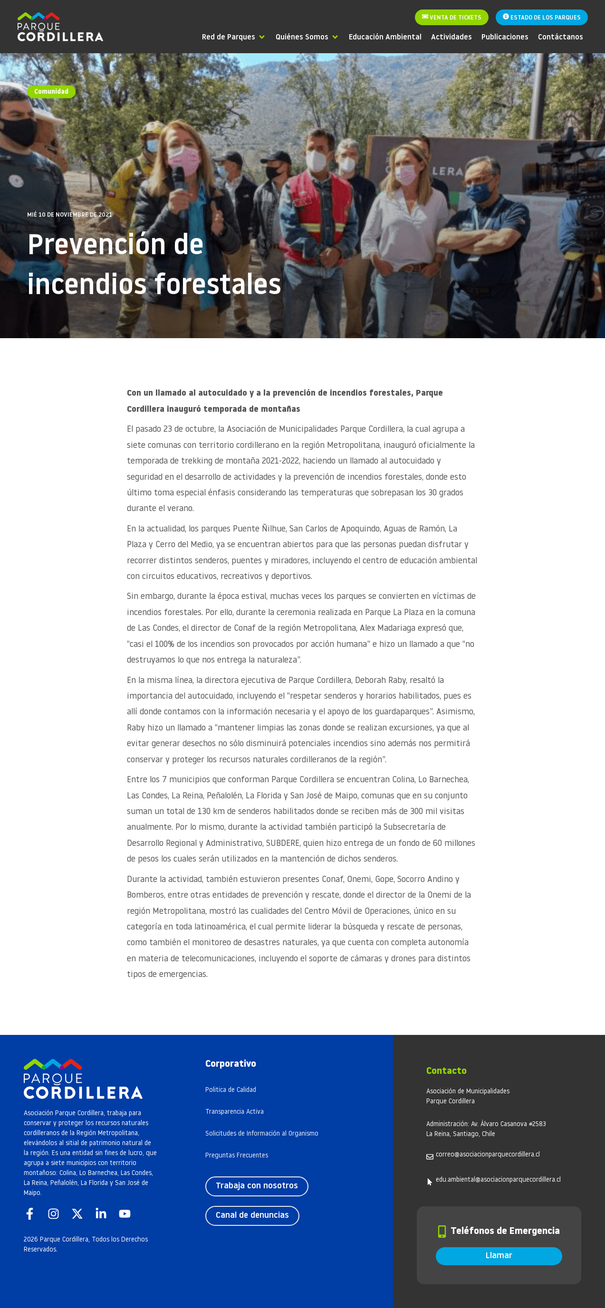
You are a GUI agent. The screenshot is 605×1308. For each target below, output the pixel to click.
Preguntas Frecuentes (236, 1155)
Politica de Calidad (230, 1090)
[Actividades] (451, 37)
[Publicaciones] (505, 37)
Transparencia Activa (234, 1112)
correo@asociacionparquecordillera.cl (488, 1154)
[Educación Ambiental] (385, 37)
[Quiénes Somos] (307, 37)
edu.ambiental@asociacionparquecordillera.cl (498, 1180)
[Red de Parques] (234, 37)
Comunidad (51, 91)
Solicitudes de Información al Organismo (261, 1133)
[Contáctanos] (560, 37)
